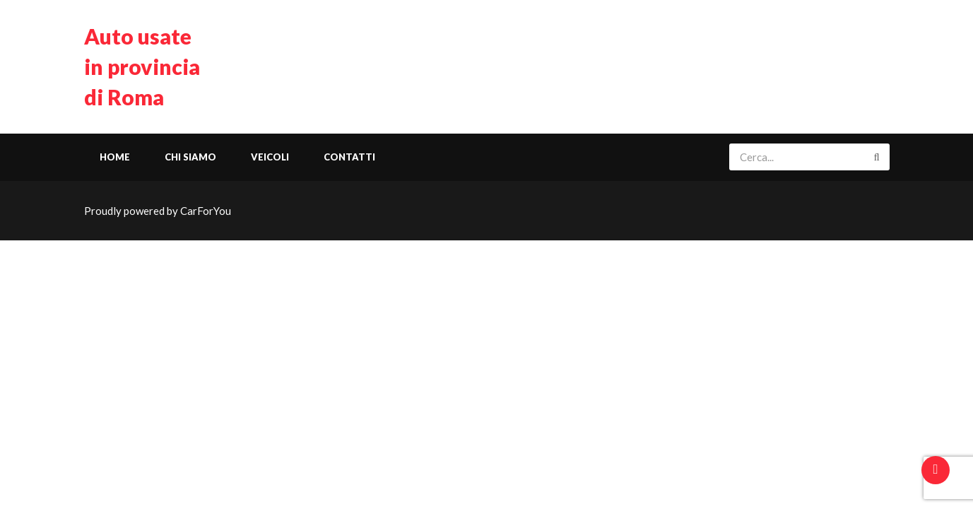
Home (115, 157)
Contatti (349, 157)
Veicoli (270, 157)
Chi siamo (190, 157)
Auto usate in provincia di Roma (142, 66)
